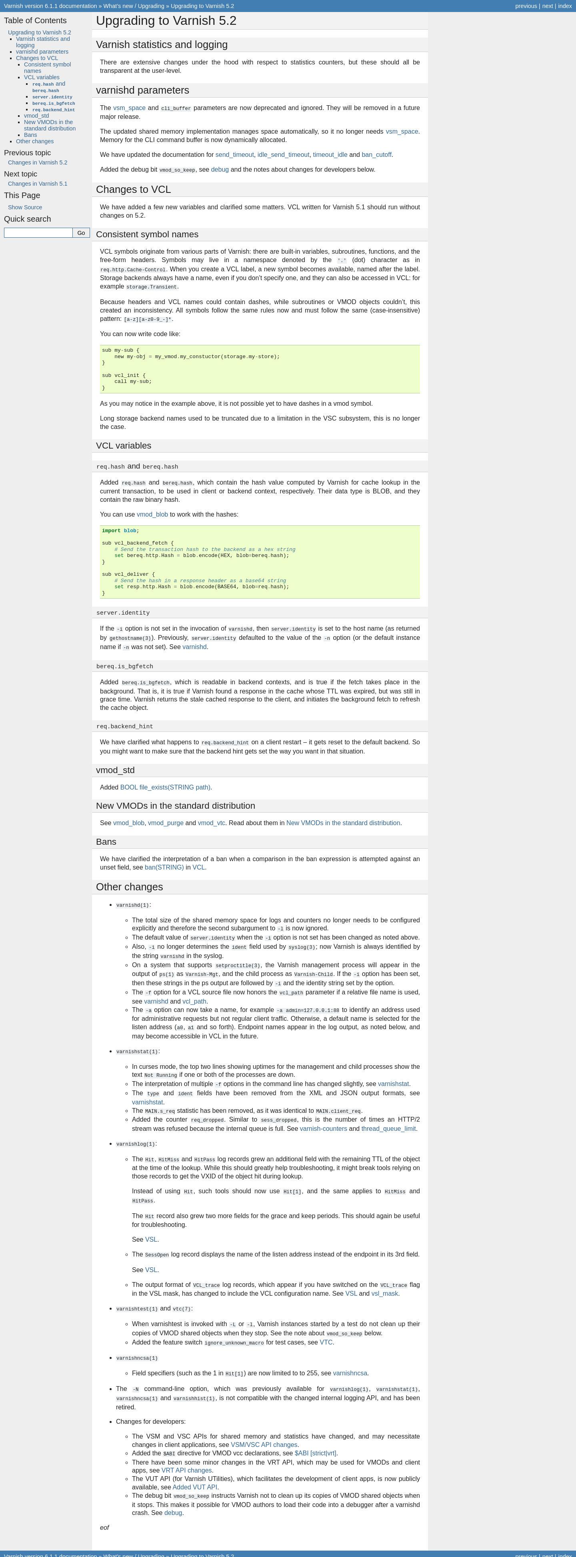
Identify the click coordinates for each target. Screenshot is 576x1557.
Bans (30, 135)
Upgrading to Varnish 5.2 (202, 6)
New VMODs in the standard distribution (50, 125)
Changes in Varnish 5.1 (38, 183)
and (48, 86)
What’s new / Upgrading (134, 6)
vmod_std (36, 115)
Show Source (25, 207)
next (547, 6)
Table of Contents (35, 20)
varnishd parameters (42, 51)
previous (526, 6)
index (565, 6)
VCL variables (42, 77)
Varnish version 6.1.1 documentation (50, 6)
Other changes (35, 141)
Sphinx (346, 1550)
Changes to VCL (37, 58)
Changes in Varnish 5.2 (38, 162)
